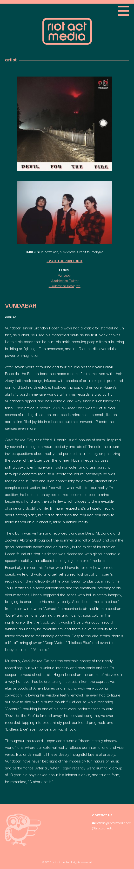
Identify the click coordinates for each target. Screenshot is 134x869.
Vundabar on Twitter (65, 280)
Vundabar (64, 275)
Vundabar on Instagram (64, 285)
